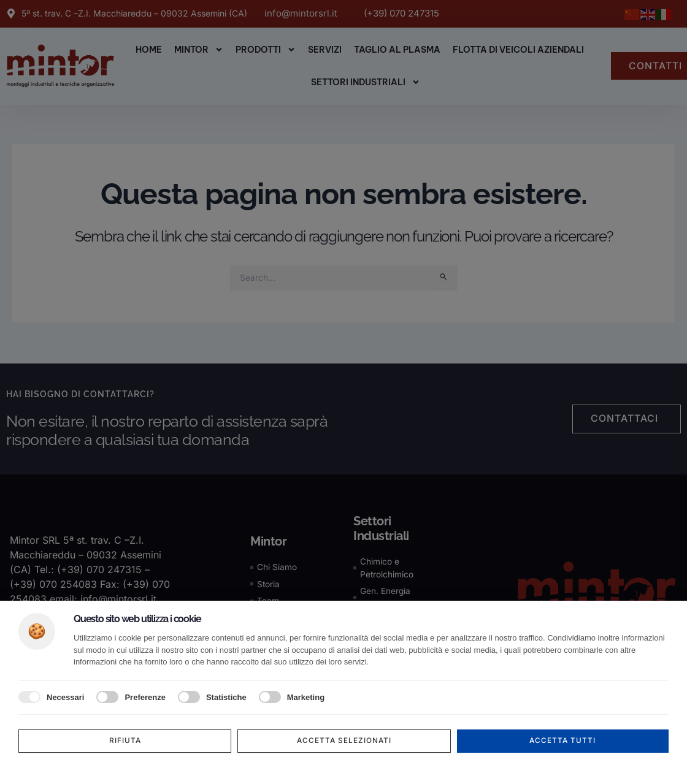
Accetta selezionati (344, 740)
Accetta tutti (562, 740)
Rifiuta (125, 740)
